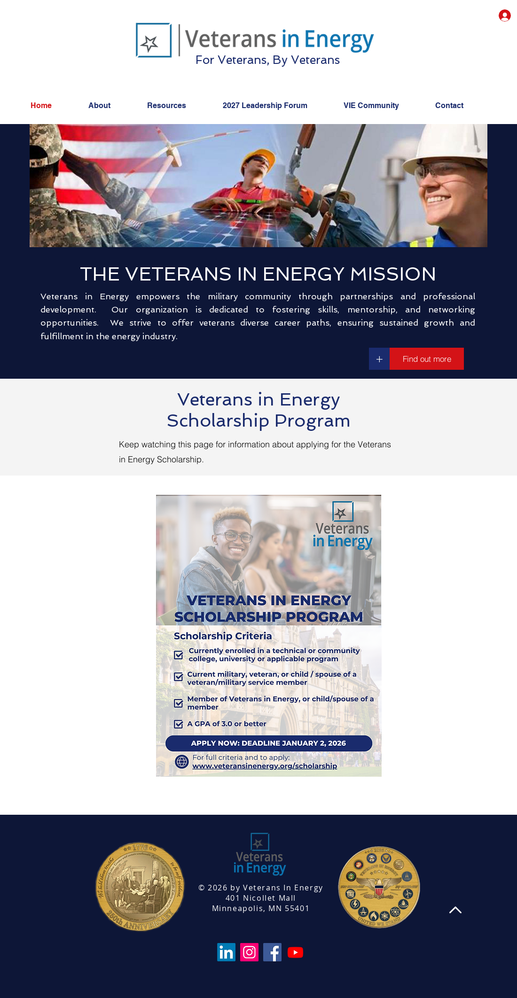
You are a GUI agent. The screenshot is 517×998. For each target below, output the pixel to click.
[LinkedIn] (226, 952)
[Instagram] (249, 952)
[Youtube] (295, 952)
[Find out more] (427, 359)
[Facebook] (272, 952)
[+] (379, 359)
